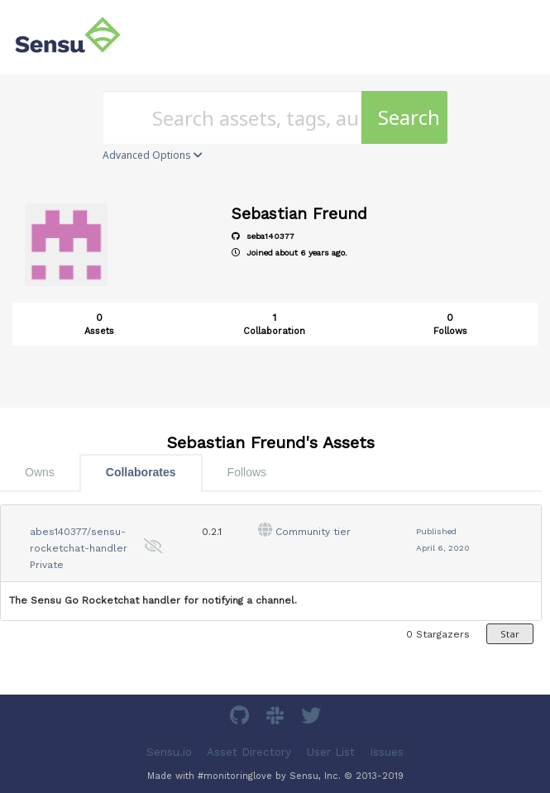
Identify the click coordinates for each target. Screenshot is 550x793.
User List (331, 751)
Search (409, 117)
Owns (40, 472)
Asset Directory (249, 751)
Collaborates (141, 472)
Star (509, 634)
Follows (246, 472)
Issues (387, 751)
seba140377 (263, 236)
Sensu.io (169, 751)
